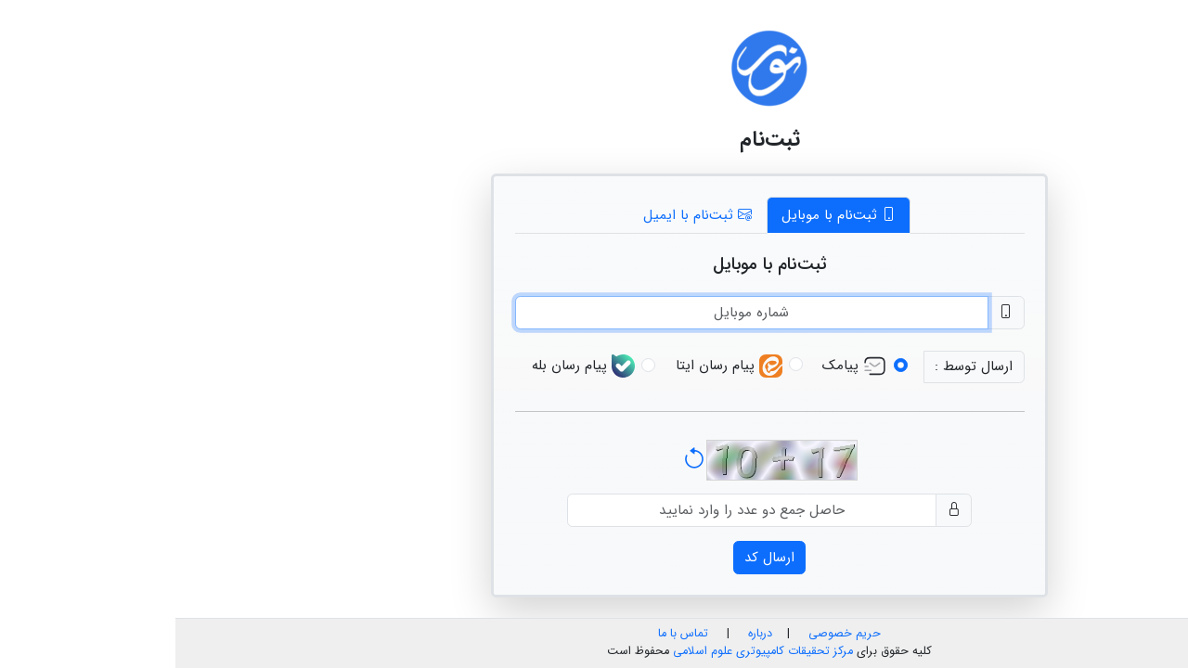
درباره (583, 633)
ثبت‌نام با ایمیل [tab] (522, 215)
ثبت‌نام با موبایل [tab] (663, 215)
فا (1173, 16)
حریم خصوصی (669, 633)
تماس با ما (508, 633)
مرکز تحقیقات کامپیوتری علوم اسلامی (587, 651)
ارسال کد (594, 557)
